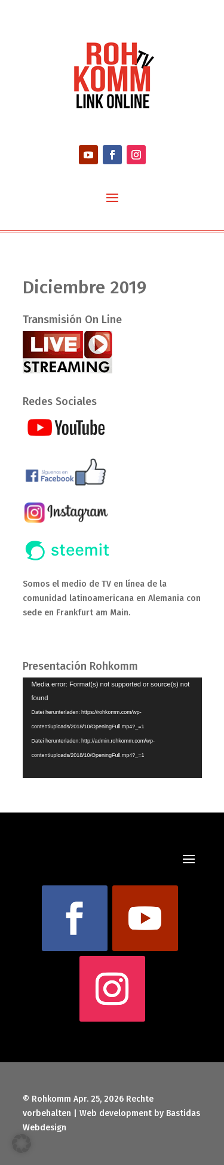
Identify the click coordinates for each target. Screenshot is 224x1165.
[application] (112, 727)
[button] (21, 1143)
